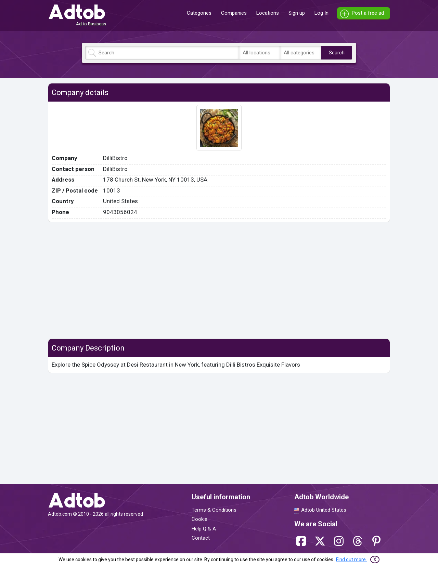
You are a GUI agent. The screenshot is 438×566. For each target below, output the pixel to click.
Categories (199, 13)
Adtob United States (323, 510)
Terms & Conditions (214, 510)
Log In (321, 13)
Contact (201, 538)
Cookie (199, 519)
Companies (234, 13)
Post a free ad (368, 13)
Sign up (296, 13)
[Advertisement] (219, 280)
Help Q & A (204, 529)
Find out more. (351, 559)
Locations (267, 13)
